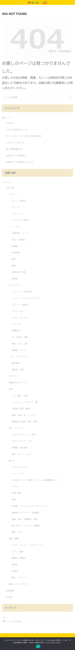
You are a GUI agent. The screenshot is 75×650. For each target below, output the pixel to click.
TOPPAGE (10, 123)
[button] (70, 97)
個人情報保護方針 (14, 149)
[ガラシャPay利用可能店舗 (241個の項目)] (37, 621)
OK (38, 646)
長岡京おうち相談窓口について (20, 162)
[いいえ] (72, 643)
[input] (37, 97)
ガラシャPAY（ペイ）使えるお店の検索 (23, 136)
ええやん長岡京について (17, 129)
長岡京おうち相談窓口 (16, 155)
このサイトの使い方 (15, 142)
